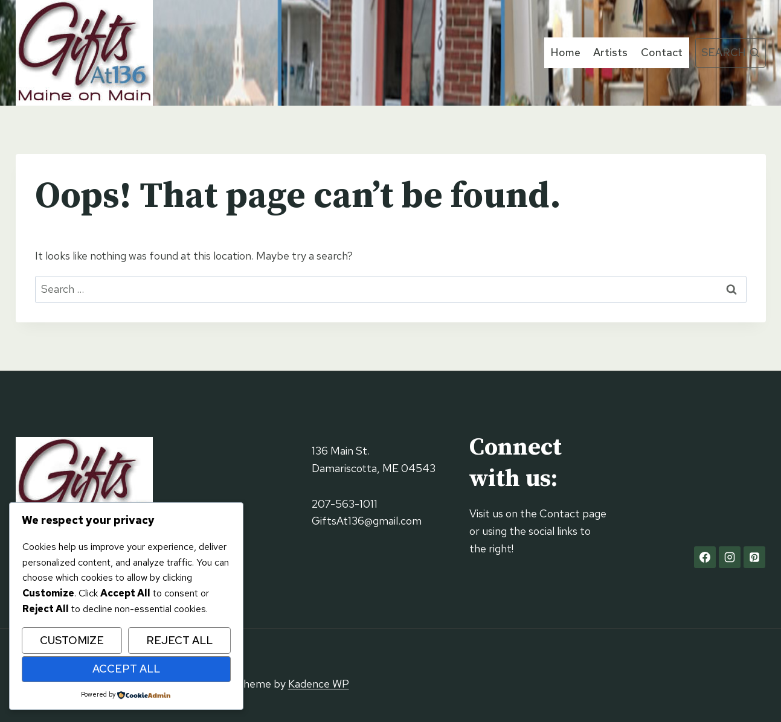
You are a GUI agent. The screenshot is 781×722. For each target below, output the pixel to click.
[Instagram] (730, 557)
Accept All (126, 669)
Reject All (179, 640)
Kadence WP (318, 684)
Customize (72, 640)
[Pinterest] (754, 557)
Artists (610, 52)
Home (565, 52)
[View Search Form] (730, 53)
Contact (662, 52)
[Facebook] (705, 557)
